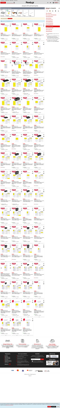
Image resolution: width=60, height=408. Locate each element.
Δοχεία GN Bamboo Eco (49, 24)
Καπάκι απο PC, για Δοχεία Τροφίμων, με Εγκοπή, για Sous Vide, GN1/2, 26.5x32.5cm (27, 72)
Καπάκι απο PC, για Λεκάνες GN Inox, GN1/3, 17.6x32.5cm (16, 54)
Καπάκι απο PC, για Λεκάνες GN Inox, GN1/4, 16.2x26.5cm (27, 54)
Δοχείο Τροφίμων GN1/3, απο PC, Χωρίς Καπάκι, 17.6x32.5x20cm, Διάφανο (6, 183)
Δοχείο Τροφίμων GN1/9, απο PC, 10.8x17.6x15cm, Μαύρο (28, 293)
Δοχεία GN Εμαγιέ (48, 18)
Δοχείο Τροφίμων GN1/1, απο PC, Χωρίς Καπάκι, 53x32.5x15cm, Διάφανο (39, 91)
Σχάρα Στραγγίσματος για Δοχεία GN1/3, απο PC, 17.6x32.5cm (28, 35)
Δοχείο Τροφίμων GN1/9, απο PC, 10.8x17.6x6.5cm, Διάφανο (17, 275)
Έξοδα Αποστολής (7, 357)
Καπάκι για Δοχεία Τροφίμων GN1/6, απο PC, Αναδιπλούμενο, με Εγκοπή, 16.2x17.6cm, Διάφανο (6, 275)
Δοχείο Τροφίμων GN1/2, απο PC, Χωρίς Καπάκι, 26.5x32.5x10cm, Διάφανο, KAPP (6, 312)
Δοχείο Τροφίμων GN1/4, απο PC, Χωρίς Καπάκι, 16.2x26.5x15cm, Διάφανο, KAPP (6, 330)
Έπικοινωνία (15, 0)
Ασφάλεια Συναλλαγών (8, 361)
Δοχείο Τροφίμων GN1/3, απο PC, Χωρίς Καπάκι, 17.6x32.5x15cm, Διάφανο (28, 165)
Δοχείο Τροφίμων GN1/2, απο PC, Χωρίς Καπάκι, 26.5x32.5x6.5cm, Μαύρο (6, 128)
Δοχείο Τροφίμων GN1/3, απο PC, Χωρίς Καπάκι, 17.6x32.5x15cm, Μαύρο (39, 165)
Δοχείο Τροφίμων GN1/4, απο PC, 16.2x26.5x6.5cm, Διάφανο (39, 183)
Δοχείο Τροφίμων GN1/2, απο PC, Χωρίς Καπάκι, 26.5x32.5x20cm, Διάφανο (6, 146)
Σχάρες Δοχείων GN (49, 29)
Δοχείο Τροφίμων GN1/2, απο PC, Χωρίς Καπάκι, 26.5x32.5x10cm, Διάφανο (17, 128)
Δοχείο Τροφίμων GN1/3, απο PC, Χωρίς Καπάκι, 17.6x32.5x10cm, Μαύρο (17, 165)
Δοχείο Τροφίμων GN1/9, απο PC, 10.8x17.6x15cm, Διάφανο (17, 293)
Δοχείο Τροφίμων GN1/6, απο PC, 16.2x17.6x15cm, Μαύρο (6, 256)
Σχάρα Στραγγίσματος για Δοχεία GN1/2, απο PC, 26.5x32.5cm (17, 35)
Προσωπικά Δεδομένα (8, 360)
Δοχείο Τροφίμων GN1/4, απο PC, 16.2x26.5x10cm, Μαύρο (28, 201)
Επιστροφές (6, 359)
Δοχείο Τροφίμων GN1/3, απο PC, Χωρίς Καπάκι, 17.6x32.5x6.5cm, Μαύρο (39, 146)
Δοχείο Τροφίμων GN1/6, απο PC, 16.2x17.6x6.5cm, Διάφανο (39, 219)
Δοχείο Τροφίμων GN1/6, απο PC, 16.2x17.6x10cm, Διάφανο (17, 238)
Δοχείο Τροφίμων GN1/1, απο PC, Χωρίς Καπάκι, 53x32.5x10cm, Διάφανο (17, 91)
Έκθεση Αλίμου (12, 0)
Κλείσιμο (58, 406)
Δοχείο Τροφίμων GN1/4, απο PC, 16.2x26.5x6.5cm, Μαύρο (6, 201)
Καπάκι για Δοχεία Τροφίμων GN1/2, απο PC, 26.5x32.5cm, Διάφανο (16, 146)
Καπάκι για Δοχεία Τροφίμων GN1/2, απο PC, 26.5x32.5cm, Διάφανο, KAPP (16, 312)
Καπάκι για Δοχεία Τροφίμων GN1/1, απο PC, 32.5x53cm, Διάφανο (27, 109)
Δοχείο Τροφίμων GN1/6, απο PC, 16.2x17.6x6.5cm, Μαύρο (6, 238)
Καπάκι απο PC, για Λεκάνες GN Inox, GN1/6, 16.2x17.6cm (39, 54)
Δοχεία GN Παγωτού (49, 31)
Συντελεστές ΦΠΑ (7, 358)
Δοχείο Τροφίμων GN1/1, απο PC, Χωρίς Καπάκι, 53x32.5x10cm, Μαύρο (28, 91)
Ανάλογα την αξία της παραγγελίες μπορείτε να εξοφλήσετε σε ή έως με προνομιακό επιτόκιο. (52, 346)
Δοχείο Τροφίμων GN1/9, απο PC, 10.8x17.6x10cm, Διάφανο (39, 275)
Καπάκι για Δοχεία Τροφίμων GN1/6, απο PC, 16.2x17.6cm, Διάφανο (38, 257)
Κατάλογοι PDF (3, 0)
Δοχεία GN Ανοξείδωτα (49, 16)
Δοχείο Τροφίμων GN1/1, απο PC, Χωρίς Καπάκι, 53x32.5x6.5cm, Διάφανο (39, 72)
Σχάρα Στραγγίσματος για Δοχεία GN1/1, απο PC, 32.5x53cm (6, 35)
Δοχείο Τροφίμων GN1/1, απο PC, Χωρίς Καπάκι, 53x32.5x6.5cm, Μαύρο (6, 91)
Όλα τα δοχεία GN (48, 13)
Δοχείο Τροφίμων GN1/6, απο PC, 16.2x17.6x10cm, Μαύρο (28, 238)
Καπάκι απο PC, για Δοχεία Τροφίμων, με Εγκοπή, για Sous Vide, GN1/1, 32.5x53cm (16, 72)
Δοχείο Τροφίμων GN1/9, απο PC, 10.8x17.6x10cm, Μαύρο (6, 293)
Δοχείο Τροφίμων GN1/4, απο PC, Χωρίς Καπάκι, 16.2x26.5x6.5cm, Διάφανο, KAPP (39, 312)
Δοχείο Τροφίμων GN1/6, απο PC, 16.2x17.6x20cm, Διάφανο (17, 256)
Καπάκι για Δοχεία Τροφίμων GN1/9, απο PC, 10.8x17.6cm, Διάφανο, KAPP (27, 330)
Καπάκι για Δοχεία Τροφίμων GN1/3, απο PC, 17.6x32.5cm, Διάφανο (27, 183)
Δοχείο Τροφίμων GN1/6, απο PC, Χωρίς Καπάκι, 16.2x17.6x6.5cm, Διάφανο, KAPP (17, 330)
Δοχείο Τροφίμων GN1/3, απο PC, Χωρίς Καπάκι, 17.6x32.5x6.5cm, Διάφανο (28, 146)
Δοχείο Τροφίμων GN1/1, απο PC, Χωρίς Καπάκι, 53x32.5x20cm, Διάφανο (6, 109)
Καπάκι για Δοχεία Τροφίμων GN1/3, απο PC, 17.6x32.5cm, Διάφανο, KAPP (27, 312)
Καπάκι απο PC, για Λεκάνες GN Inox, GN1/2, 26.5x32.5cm (5, 54)
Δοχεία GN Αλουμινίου (49, 19)
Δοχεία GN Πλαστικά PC (49, 26)
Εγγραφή (58, 0)
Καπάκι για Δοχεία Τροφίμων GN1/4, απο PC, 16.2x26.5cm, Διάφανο (27, 220)
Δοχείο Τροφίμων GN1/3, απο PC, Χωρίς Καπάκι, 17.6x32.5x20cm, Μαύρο (17, 183)
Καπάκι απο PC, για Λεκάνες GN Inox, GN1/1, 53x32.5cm (39, 35)
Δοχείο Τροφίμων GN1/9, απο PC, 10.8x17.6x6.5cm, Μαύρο (28, 275)
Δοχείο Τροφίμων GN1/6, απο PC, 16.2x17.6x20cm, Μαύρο (28, 256)
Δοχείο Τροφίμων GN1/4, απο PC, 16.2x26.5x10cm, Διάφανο (17, 201)
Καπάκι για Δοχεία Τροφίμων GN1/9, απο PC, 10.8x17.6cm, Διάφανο (38, 294)
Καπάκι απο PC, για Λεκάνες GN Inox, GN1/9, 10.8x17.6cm (5, 72)
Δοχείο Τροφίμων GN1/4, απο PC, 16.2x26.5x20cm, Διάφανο (6, 219)
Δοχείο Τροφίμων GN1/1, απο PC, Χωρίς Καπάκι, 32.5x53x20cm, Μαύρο (17, 109)
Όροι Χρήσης (7, 362)
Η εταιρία (6, 355)
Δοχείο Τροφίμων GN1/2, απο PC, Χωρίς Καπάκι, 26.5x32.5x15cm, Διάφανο (39, 128)
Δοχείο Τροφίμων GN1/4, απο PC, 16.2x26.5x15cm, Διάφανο (39, 201)
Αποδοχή (49, 406)
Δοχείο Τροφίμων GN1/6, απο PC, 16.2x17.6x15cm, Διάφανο (39, 238)
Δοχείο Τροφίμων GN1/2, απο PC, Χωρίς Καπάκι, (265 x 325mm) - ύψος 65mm (39, 109)
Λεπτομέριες (54, 406)
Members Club (7, 0)
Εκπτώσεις (6, 356)
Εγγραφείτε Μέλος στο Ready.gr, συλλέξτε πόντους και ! (7, 346)
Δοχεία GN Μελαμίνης (49, 21)
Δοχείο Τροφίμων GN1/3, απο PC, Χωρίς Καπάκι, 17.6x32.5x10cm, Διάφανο (6, 165)
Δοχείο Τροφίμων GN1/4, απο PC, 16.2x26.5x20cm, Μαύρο (17, 219)
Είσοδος (55, 0)
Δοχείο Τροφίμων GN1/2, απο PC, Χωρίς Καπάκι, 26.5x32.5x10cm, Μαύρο (28, 128)
